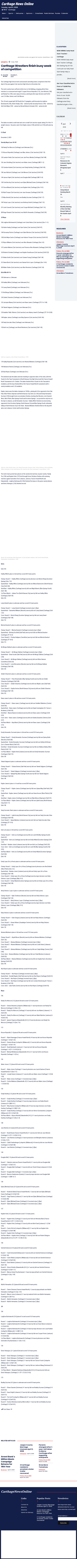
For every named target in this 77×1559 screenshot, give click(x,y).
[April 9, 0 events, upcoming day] (66, 138)
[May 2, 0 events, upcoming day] (69, 149)
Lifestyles (23, 1450)
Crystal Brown (5, 75)
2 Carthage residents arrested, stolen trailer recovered (26, 1462)
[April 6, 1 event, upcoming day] (61, 138)
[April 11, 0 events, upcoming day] (69, 138)
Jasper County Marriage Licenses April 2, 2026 (26, 1446)
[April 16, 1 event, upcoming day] (66, 142)
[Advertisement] (38, 1537)
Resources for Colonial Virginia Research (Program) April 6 (65, 165)
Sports (4, 62)
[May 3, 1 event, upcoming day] (71, 149)
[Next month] (70, 123)
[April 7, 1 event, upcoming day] (63, 138)
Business (4, 1468)
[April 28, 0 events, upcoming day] (63, 149)
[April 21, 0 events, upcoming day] (63, 146)
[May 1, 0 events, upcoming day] (67, 149)
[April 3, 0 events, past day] (67, 135)
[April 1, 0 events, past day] (64, 135)
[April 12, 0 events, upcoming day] (71, 138)
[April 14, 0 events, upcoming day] (63, 142)
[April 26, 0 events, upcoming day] (71, 146)
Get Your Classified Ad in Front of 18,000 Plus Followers (65, 86)
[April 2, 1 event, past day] (66, 135)
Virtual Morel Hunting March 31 (65, 192)
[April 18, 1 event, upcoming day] (69, 142)
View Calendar (64, 219)
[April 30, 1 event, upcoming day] (66, 149)
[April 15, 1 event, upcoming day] (64, 142)
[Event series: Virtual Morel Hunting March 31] (69, 187)
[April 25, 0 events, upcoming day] (69, 146)
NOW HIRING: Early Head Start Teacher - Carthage (65, 54)
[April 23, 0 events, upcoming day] (66, 146)
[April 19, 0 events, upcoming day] (71, 142)
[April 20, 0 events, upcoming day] (61, 146)
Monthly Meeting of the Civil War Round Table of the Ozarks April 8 (65, 211)
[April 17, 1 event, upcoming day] (67, 142)
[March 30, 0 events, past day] (61, 135)
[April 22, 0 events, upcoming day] (64, 146)
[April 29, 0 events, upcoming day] (64, 149)
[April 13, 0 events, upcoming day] (61, 142)
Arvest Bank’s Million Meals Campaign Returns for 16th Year (8, 1460)
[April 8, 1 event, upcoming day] (64, 138)
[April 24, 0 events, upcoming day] (67, 146)
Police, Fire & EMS (44, 1454)
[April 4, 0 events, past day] (69, 135)
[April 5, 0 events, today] (71, 135)
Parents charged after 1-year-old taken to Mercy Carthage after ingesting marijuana (44, 1448)
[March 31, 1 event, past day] (63, 135)
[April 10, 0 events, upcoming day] (67, 138)
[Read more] (71, 78)
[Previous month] (61, 123)
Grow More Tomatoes (42, 1460)
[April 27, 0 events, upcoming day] (61, 149)
